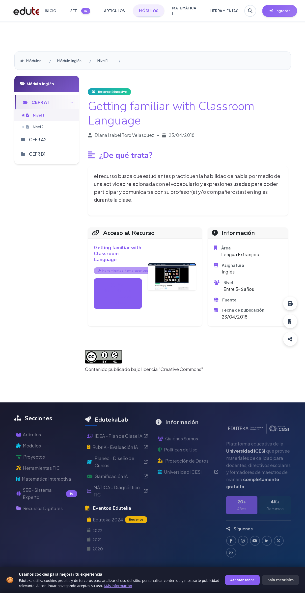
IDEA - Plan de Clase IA (117, 455)
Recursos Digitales (39, 521)
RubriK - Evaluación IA (117, 466)
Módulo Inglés (69, 60)
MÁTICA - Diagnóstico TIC (117, 510)
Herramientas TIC (38, 481)
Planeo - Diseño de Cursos (117, 480)
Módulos (31, 60)
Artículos (28, 447)
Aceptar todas (242, 579)
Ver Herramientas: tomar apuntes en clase (118, 293)
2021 (94, 558)
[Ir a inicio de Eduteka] (23, 11)
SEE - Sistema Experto (46, 506)
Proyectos (30, 469)
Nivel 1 (102, 60)
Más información (118, 585)
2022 (95, 549)
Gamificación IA (117, 495)
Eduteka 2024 (117, 538)
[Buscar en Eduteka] (250, 11)
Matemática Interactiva (43, 492)
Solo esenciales (281, 579)
